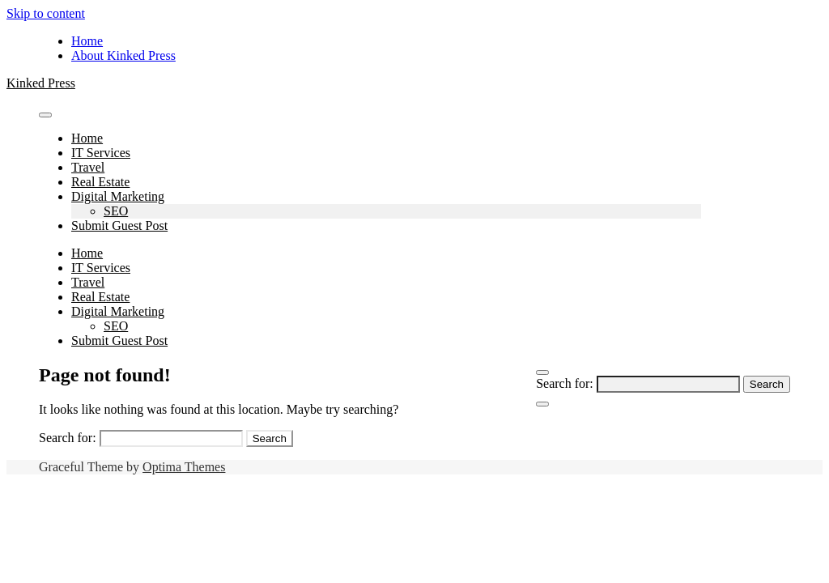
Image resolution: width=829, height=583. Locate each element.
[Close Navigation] (542, 404)
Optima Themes (183, 467)
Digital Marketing (117, 196)
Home (87, 41)
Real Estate (100, 182)
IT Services (100, 153)
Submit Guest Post (119, 225)
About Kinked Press (123, 55)
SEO (116, 211)
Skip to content (45, 13)
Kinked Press (40, 83)
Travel (87, 167)
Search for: (564, 383)
